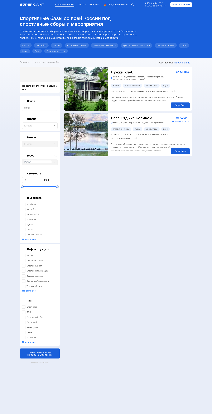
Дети (37, 51)
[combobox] (40, 125)
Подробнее (180, 105)
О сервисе (94, 4)
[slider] (22, 187)
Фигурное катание (165, 45)
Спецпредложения (115, 4)
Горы (184, 45)
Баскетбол (41, 45)
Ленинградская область (105, 45)
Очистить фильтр (39, 362)
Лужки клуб (122, 72)
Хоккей (56, 45)
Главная (24, 62)
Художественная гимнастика (136, 45)
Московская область (76, 45)
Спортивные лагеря (56, 51)
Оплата (82, 4)
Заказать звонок (181, 4)
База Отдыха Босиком (131, 118)
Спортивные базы (64, 4)
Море (25, 51)
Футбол (25, 45)
